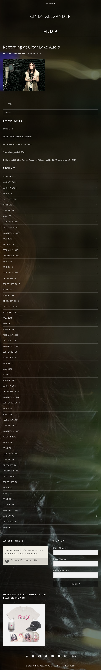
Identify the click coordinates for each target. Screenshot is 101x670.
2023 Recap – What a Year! (17, 144)
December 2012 (11, 465)
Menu (52, 3)
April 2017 (8, 289)
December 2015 (11, 340)
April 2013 (8, 448)
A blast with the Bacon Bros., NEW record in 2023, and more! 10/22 (39, 160)
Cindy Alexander (50, 16)
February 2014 (10, 420)
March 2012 (9, 504)
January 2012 (10, 516)
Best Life (8, 128)
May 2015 (7, 369)
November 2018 (11, 255)
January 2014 (10, 425)
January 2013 (10, 459)
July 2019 (7, 238)
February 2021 (10, 221)
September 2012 (11, 482)
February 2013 (10, 453)
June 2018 (8, 267)
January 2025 (10, 182)
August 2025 (9, 176)
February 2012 (10, 510)
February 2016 (10, 335)
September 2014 (11, 402)
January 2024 (10, 188)
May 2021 (7, 216)
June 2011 (8, 527)
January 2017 (10, 295)
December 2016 (11, 301)
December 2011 (11, 521)
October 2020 (10, 227)
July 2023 (7, 193)
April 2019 (8, 244)
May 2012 (7, 493)
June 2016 (8, 323)
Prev (10, 104)
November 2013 (11, 431)
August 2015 (9, 357)
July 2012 (7, 487)
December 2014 (11, 391)
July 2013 (7, 442)
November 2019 (11, 233)
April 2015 (8, 374)
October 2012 (10, 476)
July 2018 (7, 261)
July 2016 (7, 318)
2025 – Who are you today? (18, 136)
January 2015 (10, 386)
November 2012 (11, 470)
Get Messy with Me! (14, 152)
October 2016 (10, 306)
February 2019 (10, 250)
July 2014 (7, 408)
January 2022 (10, 210)
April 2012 (8, 499)
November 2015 (11, 346)
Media (50, 31)
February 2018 (10, 272)
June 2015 (8, 363)
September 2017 (11, 284)
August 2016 (9, 312)
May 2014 (7, 414)
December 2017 (11, 278)
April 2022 (8, 204)
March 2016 (9, 329)
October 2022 (10, 199)
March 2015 (9, 380)
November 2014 (11, 397)
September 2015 (11, 352)
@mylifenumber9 (23, 560)
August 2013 (9, 436)
